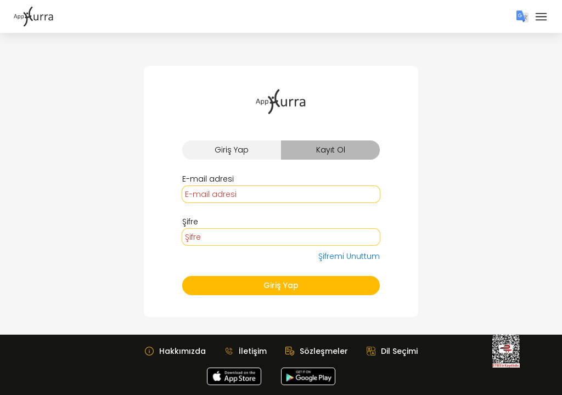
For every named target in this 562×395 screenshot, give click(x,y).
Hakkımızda (182, 351)
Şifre (190, 221)
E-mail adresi (208, 178)
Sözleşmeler (324, 351)
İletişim (253, 351)
